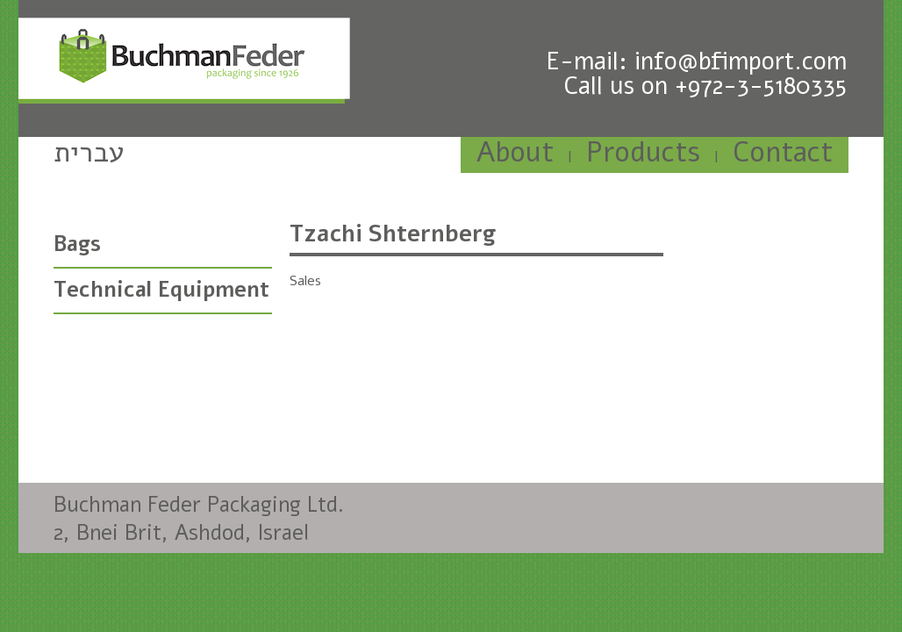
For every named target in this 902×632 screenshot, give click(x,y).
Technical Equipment (161, 290)
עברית (89, 152)
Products (643, 152)
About (515, 152)
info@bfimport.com (740, 61)
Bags (77, 244)
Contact (783, 152)
